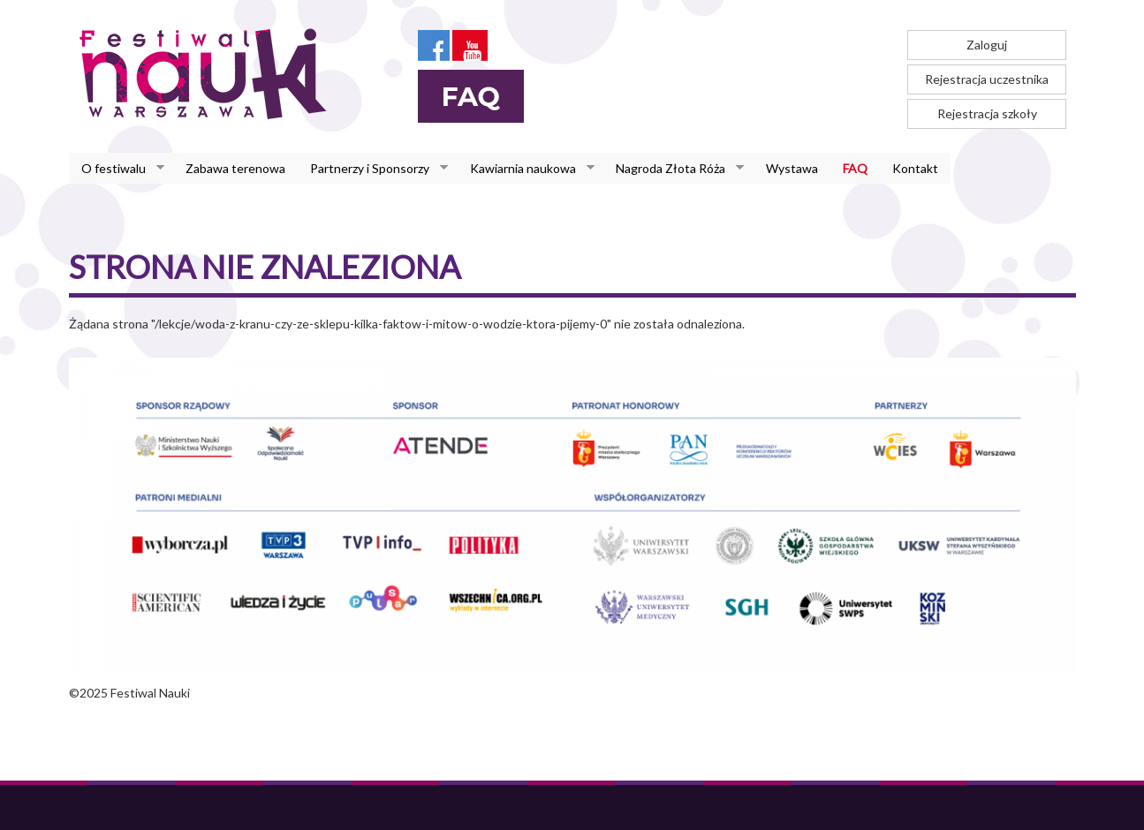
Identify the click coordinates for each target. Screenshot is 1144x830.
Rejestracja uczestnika (987, 79)
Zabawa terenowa (235, 168)
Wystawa (792, 168)
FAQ (855, 168)
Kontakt (915, 168)
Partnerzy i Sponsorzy (373, 169)
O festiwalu (116, 169)
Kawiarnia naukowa (526, 169)
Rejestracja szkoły (987, 113)
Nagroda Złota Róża (673, 169)
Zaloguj (986, 44)
